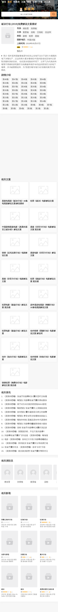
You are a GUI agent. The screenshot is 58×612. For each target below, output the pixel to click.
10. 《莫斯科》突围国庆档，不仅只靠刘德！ (23, 431)
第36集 (24, 86)
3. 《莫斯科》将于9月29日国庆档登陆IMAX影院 (24, 404)
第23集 (6, 97)
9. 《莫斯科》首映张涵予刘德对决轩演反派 (24, 427)
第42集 (15, 83)
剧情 (25, 36)
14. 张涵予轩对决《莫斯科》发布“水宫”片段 (23, 447)
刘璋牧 (34, 28)
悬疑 (37, 36)
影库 (10, 2)
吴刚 (33, 32)
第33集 (6, 90)
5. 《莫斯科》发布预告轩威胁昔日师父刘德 (24, 412)
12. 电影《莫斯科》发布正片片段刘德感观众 (24, 439)
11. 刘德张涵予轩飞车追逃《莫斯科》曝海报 (24, 435)
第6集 (5, 108)
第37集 (15, 86)
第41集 (24, 83)
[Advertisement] (29, 147)
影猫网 (29, 9)
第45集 (34, 79)
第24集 (43, 94)
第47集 (15, 79)
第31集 (24, 90)
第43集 (6, 83)
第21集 (24, 97)
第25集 (34, 94)
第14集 (43, 101)
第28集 (6, 94)
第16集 (24, 101)
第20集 (34, 97)
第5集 (13, 108)
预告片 (20, 51)
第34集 (43, 86)
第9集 (33, 105)
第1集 (46, 108)
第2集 (38, 108)
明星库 (16, 2)
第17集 (15, 101)
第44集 (43, 79)
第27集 (15, 94)
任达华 (48, 32)
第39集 (43, 83)
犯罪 (31, 36)
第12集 (15, 105)
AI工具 (47, 2)
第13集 (6, 105)
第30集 (34, 90)
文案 (23, 2)
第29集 (43, 90)
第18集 (6, 101)
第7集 (49, 105)
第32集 (15, 90)
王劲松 (40, 32)
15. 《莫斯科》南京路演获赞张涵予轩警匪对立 (24, 451)
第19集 (43, 97)
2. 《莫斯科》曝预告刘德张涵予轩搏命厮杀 (24, 400)
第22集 (15, 97)
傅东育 (26, 28)
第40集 (34, 83)
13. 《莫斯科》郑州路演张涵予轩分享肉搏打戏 (24, 443)
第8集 (41, 105)
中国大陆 (31, 40)
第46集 (24, 79)
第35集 (34, 86)
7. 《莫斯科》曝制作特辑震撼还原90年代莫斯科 (24, 420)
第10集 (24, 105)
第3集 (29, 108)
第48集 (6, 79)
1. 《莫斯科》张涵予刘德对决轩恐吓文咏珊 (24, 396)
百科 (35, 2)
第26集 (24, 94)
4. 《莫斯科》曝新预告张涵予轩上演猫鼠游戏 (24, 408)
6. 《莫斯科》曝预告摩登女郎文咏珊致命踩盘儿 (24, 416)
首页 (4, 2)
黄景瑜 (26, 32)
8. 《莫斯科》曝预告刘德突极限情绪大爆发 (24, 424)
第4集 (21, 108)
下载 (40, 2)
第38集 (6, 86)
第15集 (34, 101)
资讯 (29, 2)
